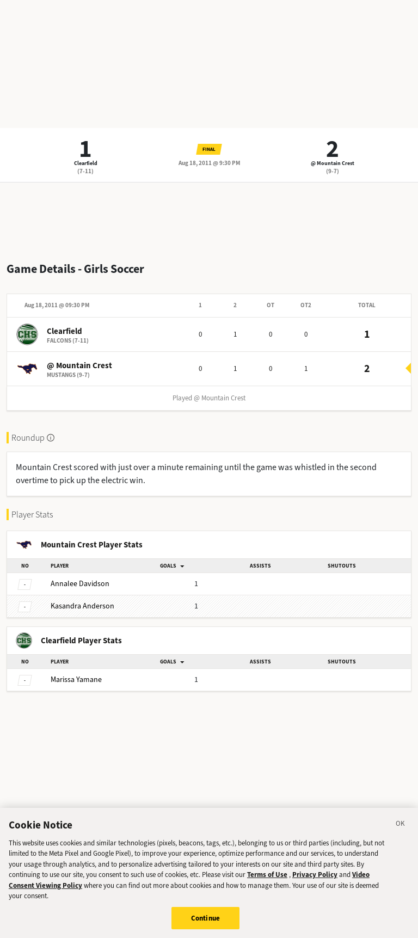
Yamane (76, 679)
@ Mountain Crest (332, 163)
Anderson (82, 606)
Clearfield (85, 163)
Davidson (80, 583)
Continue (205, 925)
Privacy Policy (314, 882)
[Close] (401, 832)
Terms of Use (267, 882)
